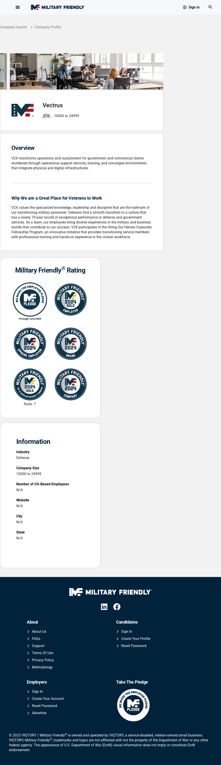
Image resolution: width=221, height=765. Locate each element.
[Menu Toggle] (17, 7)
